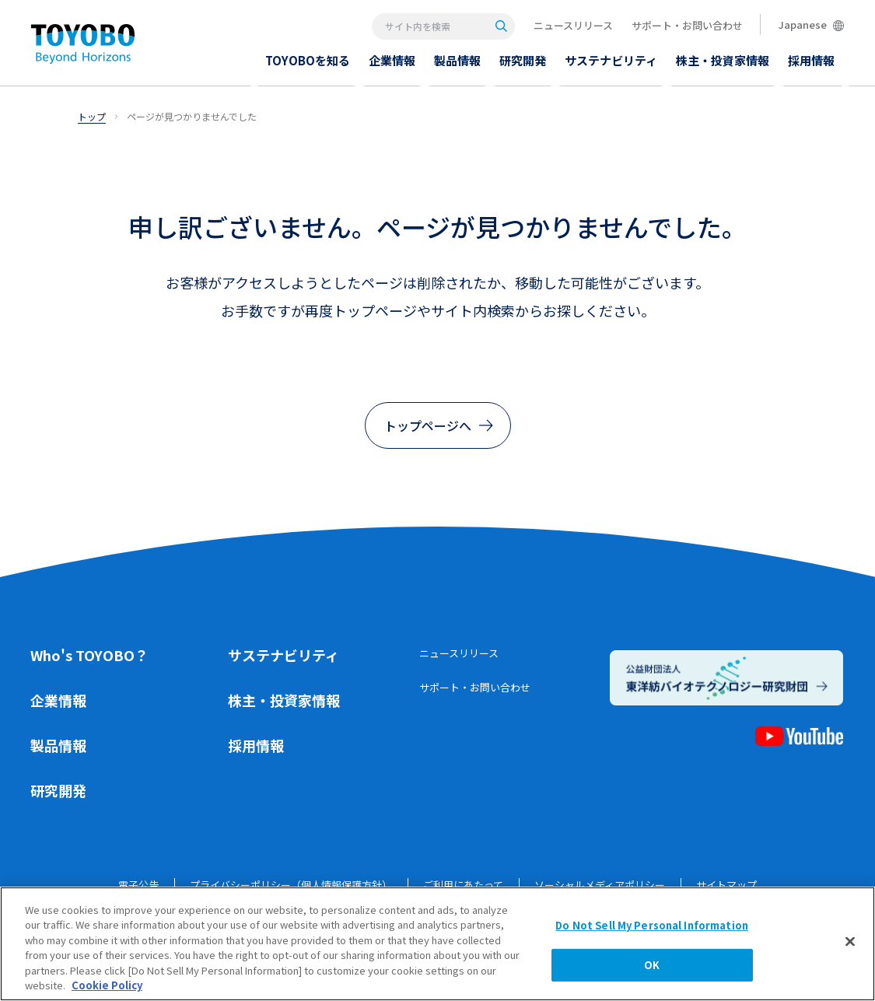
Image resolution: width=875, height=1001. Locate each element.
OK (652, 968)
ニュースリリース (573, 25)
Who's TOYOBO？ (89, 655)
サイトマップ (726, 884)
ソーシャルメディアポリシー (599, 884)
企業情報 (58, 700)
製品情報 (58, 745)
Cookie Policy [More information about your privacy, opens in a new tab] (107, 989)
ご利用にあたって (463, 884)
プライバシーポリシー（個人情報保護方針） (291, 884)
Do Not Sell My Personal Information (651, 929)
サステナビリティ (283, 655)
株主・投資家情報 (284, 700)
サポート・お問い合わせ (687, 25)
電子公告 (138, 884)
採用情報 (256, 745)
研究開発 (58, 790)
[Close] (850, 946)
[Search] (501, 26)
